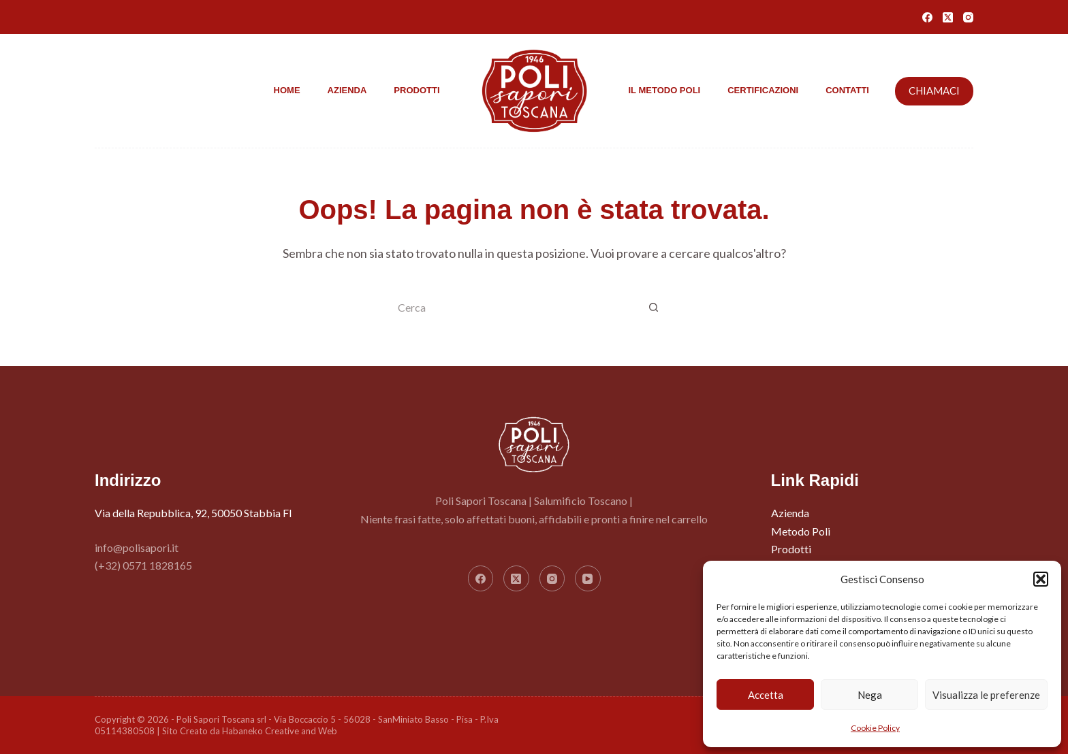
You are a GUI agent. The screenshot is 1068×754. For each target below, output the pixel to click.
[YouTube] (588, 578)
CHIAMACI (934, 90)
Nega (870, 695)
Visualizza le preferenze (986, 695)
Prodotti (416, 90)
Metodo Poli (800, 531)
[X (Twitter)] (948, 17)
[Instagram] (968, 17)
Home (287, 90)
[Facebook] (927, 17)
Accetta (765, 695)
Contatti (847, 90)
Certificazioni (762, 90)
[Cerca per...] (517, 308)
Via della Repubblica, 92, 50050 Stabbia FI (193, 512)
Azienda (347, 90)
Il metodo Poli (665, 90)
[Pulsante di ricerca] (653, 308)
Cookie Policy (875, 728)
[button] (1041, 579)
